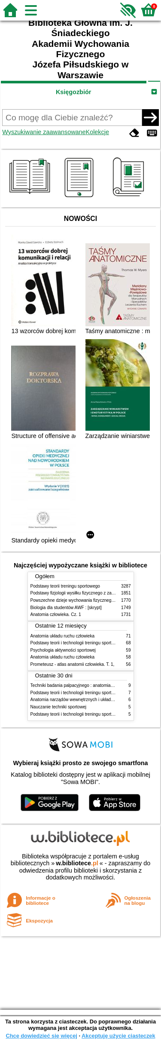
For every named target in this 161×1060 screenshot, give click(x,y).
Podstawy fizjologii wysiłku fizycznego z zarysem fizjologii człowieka (95, 593)
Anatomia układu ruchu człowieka (62, 636)
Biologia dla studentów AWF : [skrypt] (66, 607)
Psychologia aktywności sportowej (63, 650)
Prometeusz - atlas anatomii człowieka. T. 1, (72, 664)
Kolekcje (97, 132)
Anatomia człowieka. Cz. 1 (55, 614)
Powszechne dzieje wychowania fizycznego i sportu (79, 600)
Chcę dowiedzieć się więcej (41, 1035)
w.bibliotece (77, 863)
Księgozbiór (73, 92)
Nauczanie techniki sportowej (58, 707)
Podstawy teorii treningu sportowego (65, 586)
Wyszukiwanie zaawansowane (43, 132)
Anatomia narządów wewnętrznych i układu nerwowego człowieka (93, 699)
